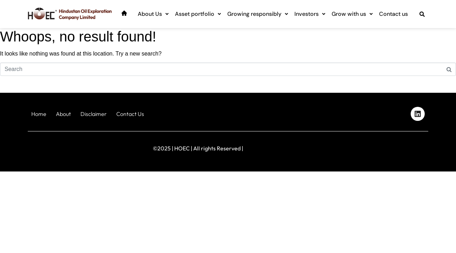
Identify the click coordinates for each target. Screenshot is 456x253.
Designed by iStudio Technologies (398, 147)
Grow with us (352, 14)
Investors (309, 14)
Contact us (393, 14)
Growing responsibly (257, 14)
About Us (153, 14)
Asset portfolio (198, 14)
